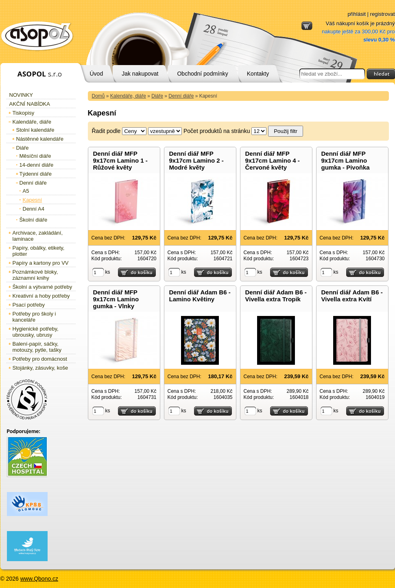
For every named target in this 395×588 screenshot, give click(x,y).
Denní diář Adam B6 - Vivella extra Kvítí (352, 296)
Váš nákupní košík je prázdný (358, 31)
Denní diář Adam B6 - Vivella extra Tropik (276, 296)
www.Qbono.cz (39, 578)
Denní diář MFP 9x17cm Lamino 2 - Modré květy (196, 160)
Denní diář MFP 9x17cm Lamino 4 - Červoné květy (272, 160)
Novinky (21, 95)
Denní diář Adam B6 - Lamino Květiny (200, 296)
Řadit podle (106, 131)
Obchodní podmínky (202, 73)
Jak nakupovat (140, 73)
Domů (98, 96)
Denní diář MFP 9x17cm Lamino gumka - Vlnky (116, 299)
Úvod (96, 73)
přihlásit (356, 14)
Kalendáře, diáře (128, 96)
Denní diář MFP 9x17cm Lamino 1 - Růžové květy (120, 160)
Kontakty (258, 73)
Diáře (157, 96)
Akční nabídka (29, 104)
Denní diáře (181, 96)
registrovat (382, 14)
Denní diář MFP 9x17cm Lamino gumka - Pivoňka (345, 160)
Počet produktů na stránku (216, 131)
